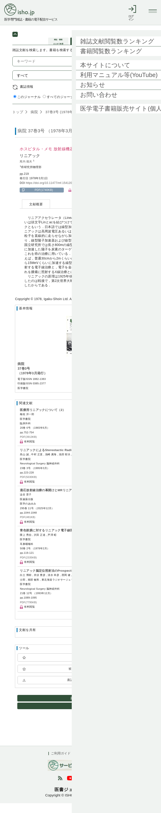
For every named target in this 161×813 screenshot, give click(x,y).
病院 (34, 122)
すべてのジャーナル (60, 107)
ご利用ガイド (61, 763)
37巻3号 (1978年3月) (62, 122)
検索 (138, 85)
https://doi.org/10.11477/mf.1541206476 (52, 192)
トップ (17, 122)
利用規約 (85, 763)
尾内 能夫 (26, 171)
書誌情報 (26, 96)
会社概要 (106, 763)
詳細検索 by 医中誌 (134, 107)
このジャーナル (27, 107)
